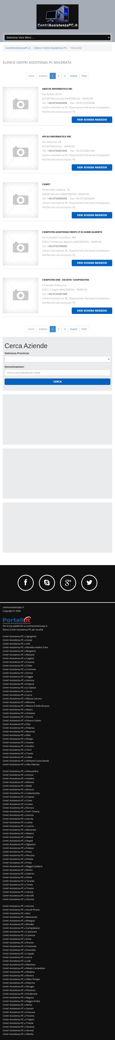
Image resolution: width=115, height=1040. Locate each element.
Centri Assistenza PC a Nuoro (18, 709)
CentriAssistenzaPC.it (18, 47)
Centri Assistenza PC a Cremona (19, 669)
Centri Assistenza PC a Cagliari (18, 658)
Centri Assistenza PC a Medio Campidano (24, 968)
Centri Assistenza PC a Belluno (18, 782)
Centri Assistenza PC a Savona (18, 742)
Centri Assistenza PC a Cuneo (18, 804)
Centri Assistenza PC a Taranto (18, 880)
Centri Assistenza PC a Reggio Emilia (21, 1001)
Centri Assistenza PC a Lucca (17, 694)
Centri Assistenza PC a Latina (17, 822)
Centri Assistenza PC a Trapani (18, 1019)
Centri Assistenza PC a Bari (16, 913)
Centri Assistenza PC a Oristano (19, 713)
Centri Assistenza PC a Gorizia (18, 815)
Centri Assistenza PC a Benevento (20, 917)
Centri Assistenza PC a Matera (18, 833)
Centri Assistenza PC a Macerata (19, 829)
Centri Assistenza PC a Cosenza (19, 935)
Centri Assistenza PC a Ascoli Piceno (21, 909)
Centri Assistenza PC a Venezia (18, 1026)
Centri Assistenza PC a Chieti (17, 665)
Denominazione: (14, 366)
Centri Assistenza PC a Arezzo (18, 774)
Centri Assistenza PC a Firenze (18, 942)
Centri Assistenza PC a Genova (18, 680)
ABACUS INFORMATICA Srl (57, 88)
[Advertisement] (32, 419)
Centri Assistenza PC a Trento (18, 753)
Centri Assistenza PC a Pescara (18, 855)
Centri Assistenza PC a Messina (19, 702)
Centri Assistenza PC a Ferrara (18, 807)
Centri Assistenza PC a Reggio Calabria (22, 866)
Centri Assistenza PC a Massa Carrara (22, 698)
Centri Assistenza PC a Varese (18, 891)
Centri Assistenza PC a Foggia (18, 676)
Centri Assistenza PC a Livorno (18, 826)
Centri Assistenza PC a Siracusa (19, 1012)
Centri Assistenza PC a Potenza (18, 727)
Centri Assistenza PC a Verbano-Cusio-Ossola (26, 760)
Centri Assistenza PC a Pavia (17, 851)
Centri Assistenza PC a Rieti (17, 735)
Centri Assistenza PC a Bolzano (18, 654)
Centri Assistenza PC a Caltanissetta (21, 793)
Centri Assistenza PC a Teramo (18, 1015)
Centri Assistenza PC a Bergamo (19, 651)
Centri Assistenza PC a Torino (18, 884)
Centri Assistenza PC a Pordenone (20, 993)
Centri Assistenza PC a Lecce (17, 957)
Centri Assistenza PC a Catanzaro (20, 931)
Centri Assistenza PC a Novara (18, 975)
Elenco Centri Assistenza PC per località (23, 629)
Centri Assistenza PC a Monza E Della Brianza (26, 705)
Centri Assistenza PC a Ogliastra (19, 844)
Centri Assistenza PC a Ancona (18, 906)
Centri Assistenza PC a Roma (17, 1004)
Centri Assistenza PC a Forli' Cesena (21, 811)
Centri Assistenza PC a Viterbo (18, 1034)
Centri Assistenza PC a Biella (17, 785)
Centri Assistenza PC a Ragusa (18, 997)
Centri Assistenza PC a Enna (17, 938)
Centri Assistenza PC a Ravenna (19, 731)
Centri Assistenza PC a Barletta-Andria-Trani (25, 647)
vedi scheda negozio (92, 119)
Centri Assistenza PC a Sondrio (18, 746)
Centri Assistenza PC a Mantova (19, 964)
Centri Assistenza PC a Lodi (16, 960)
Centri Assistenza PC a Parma (18, 716)
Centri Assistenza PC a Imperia (18, 683)
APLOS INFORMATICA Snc (56, 136)
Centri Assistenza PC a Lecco (17, 691)
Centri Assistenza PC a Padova (18, 848)
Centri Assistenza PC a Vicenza (18, 899)
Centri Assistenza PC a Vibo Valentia (21, 764)
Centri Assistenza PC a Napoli (18, 840)
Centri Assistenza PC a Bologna (19, 920)
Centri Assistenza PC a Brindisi (18, 924)
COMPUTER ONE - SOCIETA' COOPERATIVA (65, 279)
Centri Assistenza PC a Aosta (17, 640)
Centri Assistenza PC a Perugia (18, 986)
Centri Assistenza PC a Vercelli (18, 895)
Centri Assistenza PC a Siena (17, 877)
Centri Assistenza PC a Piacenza (19, 990)
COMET (46, 184)
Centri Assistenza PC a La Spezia (19, 687)
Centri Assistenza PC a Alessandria (20, 771)
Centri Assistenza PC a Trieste (18, 1023)
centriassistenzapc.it (13, 607)
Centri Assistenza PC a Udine (17, 757)
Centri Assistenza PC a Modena (19, 971)
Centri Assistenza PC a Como (17, 800)
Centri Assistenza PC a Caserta (18, 662)
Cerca (57, 381)
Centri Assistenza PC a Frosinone (19, 946)
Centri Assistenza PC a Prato (17, 862)
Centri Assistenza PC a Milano (18, 837)
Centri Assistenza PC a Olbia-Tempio (21, 979)
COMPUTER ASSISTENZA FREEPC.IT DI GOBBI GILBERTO (72, 232)
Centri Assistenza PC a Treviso (18, 888)
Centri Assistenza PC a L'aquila (18, 953)
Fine (84, 75)
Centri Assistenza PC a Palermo (19, 982)
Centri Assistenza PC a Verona (18, 1030)
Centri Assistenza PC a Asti (16, 643)
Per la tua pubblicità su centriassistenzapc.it (25, 625)
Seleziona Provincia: (17, 353)
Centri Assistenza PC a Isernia (18, 818)
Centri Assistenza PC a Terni (17, 749)
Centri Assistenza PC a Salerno (18, 873)
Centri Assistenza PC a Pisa (16, 724)
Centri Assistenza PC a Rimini (17, 870)
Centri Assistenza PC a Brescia (18, 789)
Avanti (73, 75)
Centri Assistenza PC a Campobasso (21, 928)
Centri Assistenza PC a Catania (18, 796)
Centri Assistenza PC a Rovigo (18, 738)
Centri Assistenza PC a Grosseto (19, 949)
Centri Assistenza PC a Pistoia (18, 859)
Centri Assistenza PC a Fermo (18, 672)
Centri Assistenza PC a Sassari (18, 1008)
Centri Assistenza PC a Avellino (18, 778)
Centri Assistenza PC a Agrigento (19, 636)
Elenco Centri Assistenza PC (50, 47)
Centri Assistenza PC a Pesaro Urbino (22, 720)
